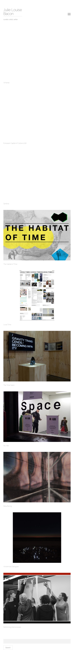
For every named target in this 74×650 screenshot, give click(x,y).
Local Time (7, 325)
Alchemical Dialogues (11, 566)
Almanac (6, 83)
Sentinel (6, 204)
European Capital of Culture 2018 (14, 143)
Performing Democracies (12, 627)
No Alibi (6, 446)
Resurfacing (7, 506)
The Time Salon (8, 385)
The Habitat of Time (10, 264)
